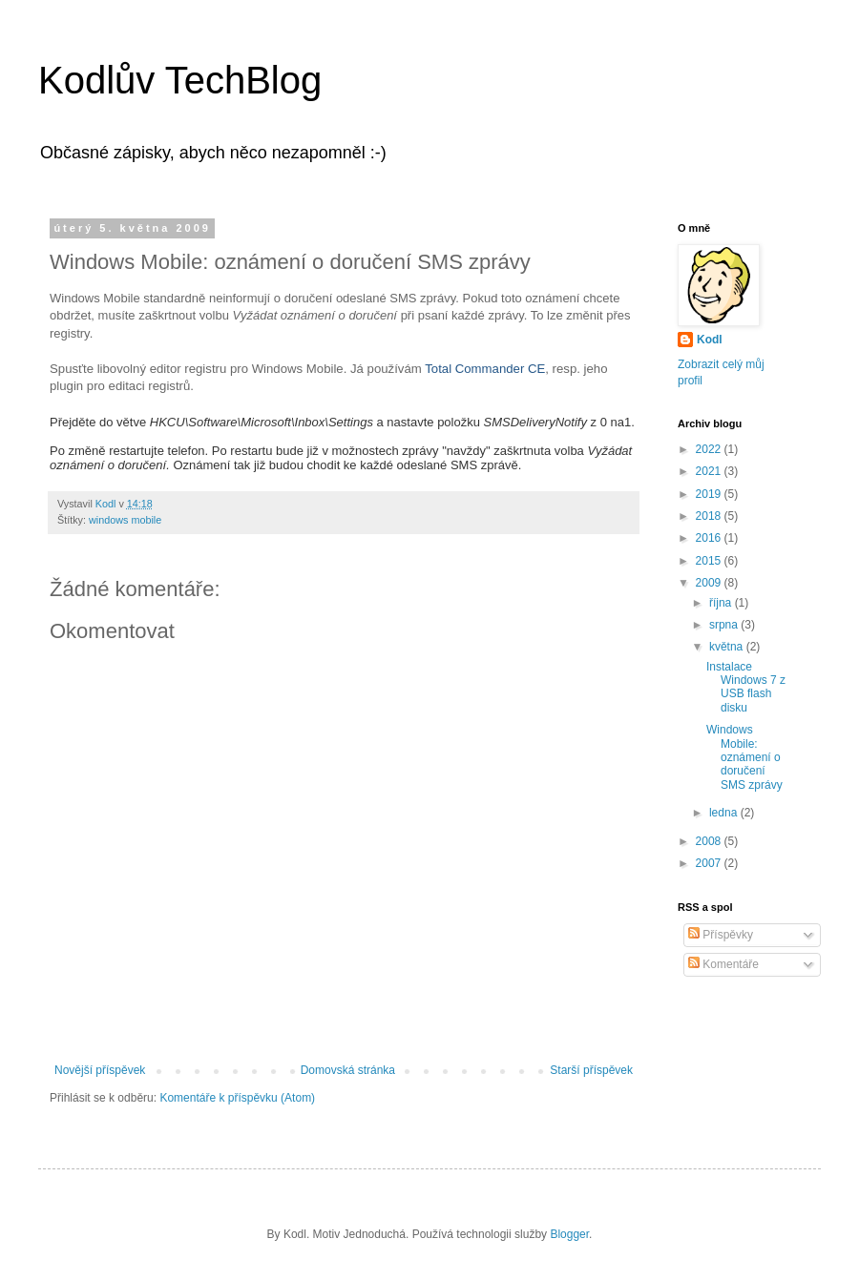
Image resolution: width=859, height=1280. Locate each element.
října (722, 602)
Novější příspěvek (99, 1070)
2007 (710, 863)
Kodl (710, 339)
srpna (725, 624)
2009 (710, 582)
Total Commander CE (485, 368)
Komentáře (723, 964)
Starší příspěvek (591, 1070)
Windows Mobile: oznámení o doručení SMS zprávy (744, 757)
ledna (725, 812)
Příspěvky (720, 934)
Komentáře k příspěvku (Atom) (237, 1098)
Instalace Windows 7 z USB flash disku (746, 687)
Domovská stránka (348, 1070)
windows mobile (125, 520)
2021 (710, 471)
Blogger (569, 1234)
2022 (710, 449)
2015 (710, 561)
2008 (710, 841)
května (727, 646)
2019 (710, 494)
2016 (710, 538)
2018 (710, 516)
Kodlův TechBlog (180, 80)
